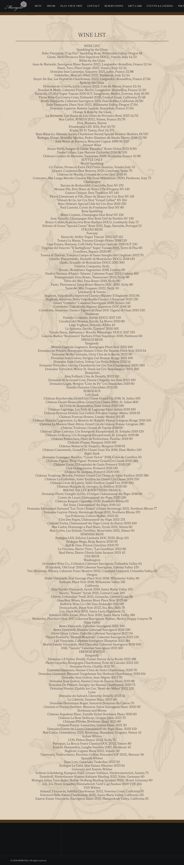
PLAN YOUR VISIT (71, 6)
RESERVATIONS (114, 6)
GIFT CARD (135, 6)
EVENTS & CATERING (160, 6)
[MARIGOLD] (16, 6)
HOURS (51, 6)
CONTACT (93, 6)
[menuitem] (38, 6)
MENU (38, 6)
